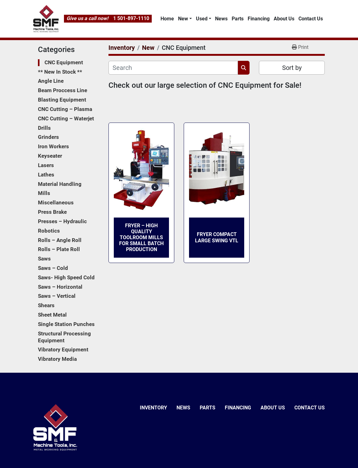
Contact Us (310, 19)
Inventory (153, 408)
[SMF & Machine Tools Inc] (55, 427)
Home (167, 19)
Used (202, 19)
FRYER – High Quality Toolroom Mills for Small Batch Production (141, 238)
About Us (284, 19)
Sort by (292, 67)
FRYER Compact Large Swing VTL (216, 237)
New (183, 19)
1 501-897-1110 (131, 18)
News (221, 19)
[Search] (173, 68)
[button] (185, 19)
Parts (238, 19)
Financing (259, 19)
